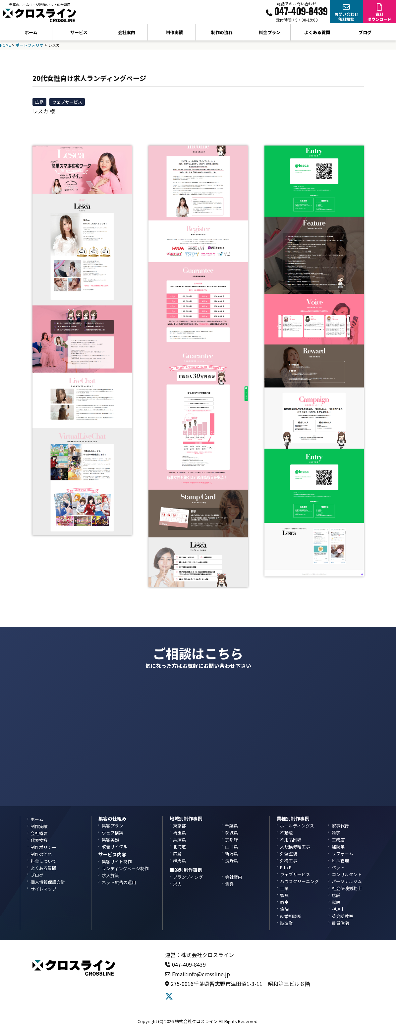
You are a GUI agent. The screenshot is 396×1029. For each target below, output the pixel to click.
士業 (284, 888)
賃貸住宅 (340, 923)
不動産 (286, 832)
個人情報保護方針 (47, 882)
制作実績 (174, 32)
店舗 (336, 895)
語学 (336, 832)
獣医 (336, 902)
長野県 (231, 860)
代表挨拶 (39, 840)
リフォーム (342, 853)
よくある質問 (317, 32)
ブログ (365, 32)
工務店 (338, 839)
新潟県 (231, 853)
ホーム (31, 32)
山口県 (231, 846)
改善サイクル (115, 846)
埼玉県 (179, 832)
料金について (43, 861)
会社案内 (233, 877)
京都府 (231, 839)
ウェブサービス (67, 102)
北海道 (179, 846)
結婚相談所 (291, 916)
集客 (229, 884)
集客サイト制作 (117, 861)
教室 (284, 902)
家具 (284, 895)
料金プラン (269, 32)
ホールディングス (297, 825)
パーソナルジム (347, 881)
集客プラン (112, 825)
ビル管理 (340, 860)
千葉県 (231, 825)
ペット (338, 867)
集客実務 (110, 839)
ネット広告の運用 (119, 882)
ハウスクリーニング (299, 881)
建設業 (338, 846)
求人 (177, 884)
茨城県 (231, 832)
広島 (39, 102)
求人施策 (110, 875)
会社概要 (39, 833)
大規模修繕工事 (295, 846)
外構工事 (288, 860)
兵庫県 (179, 839)
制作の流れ (222, 32)
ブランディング (188, 877)
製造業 (286, 923)
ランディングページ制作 (125, 868)
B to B (286, 867)
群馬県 (179, 860)
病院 (284, 909)
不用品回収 (291, 839)
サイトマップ (43, 889)
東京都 (179, 825)
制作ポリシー (43, 847)
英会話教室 (342, 916)
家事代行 (340, 825)
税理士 (338, 909)
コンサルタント (347, 874)
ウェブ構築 (112, 832)
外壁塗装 (288, 853)
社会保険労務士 (347, 888)
